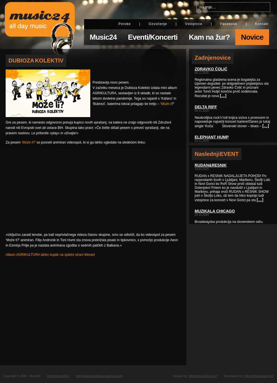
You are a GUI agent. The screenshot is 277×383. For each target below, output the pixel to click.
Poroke (124, 24)
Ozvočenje (158, 24)
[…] (223, 95)
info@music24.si (58, 376)
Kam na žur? (209, 37)
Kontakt (262, 24)
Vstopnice (194, 24)
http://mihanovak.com (259, 376)
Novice (252, 37)
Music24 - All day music (40, 24)
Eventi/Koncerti (153, 37)
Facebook (228, 24)
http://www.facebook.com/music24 (99, 376)
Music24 (103, 37)
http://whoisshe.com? (203, 376)
